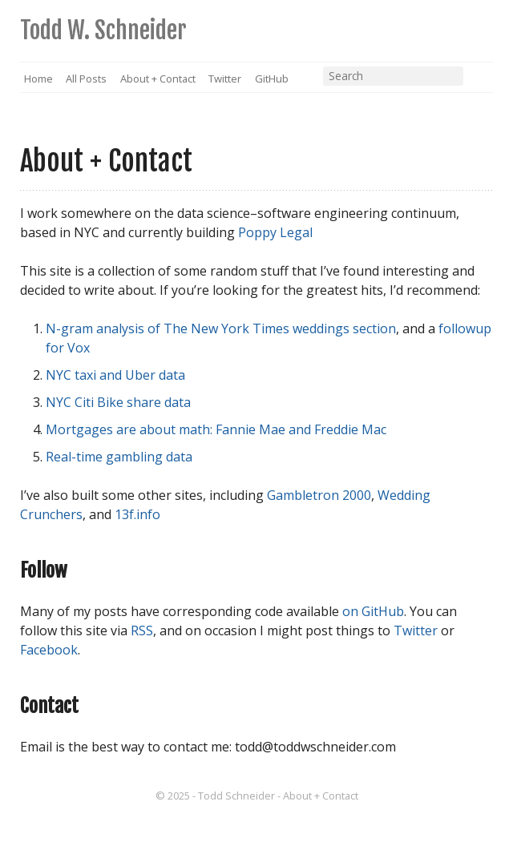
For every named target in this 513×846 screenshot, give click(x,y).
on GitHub (373, 611)
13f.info (137, 514)
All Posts (86, 78)
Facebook (49, 650)
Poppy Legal (275, 232)
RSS (480, 79)
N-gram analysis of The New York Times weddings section (221, 328)
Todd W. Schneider (103, 30)
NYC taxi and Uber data (115, 375)
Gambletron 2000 (319, 495)
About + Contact (158, 78)
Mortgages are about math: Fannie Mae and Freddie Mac (216, 429)
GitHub (272, 78)
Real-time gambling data (119, 456)
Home (38, 78)
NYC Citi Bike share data (118, 402)
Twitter (224, 78)
